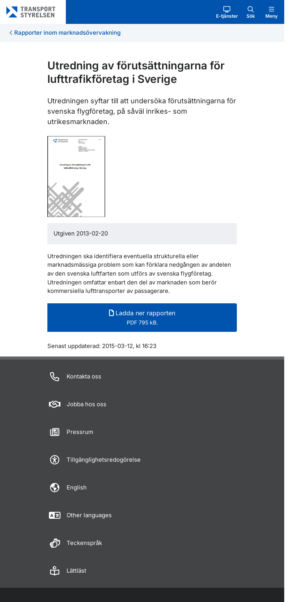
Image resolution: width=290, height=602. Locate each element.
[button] (227, 12)
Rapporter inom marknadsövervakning (67, 32)
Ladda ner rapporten (142, 317)
